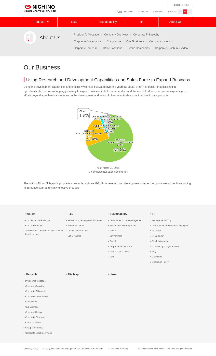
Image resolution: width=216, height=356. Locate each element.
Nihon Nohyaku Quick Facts (165, 246)
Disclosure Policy (160, 262)
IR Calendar (158, 236)
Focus (113, 230)
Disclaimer (157, 256)
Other (112, 256)
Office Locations (112, 48)
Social (113, 241)
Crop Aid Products (34, 225)
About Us (175, 21)
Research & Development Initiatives (85, 220)
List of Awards (74, 236)
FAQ (154, 251)
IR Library (156, 230)
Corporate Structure (86, 48)
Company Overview (116, 34)
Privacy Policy (31, 349)
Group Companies (139, 48)
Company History (159, 41)
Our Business (31, 307)
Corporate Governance (87, 41)
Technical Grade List (77, 230)
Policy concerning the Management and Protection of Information (74, 349)
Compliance (114, 41)
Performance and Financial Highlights (170, 225)
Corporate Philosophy (146, 34)
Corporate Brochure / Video (171, 48)
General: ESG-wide (119, 251)
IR (141, 21)
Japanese (144, 11)
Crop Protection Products (37, 220)
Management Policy (161, 220)
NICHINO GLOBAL (181, 5)
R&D (74, 21)
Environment (116, 236)
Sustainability (108, 21)
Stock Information (160, 241)
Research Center (76, 225)
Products (38, 21)
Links (113, 274)
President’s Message (86, 34)
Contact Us (128, 11)
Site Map (159, 11)
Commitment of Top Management (126, 220)
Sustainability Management (123, 225)
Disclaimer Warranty (119, 349)
